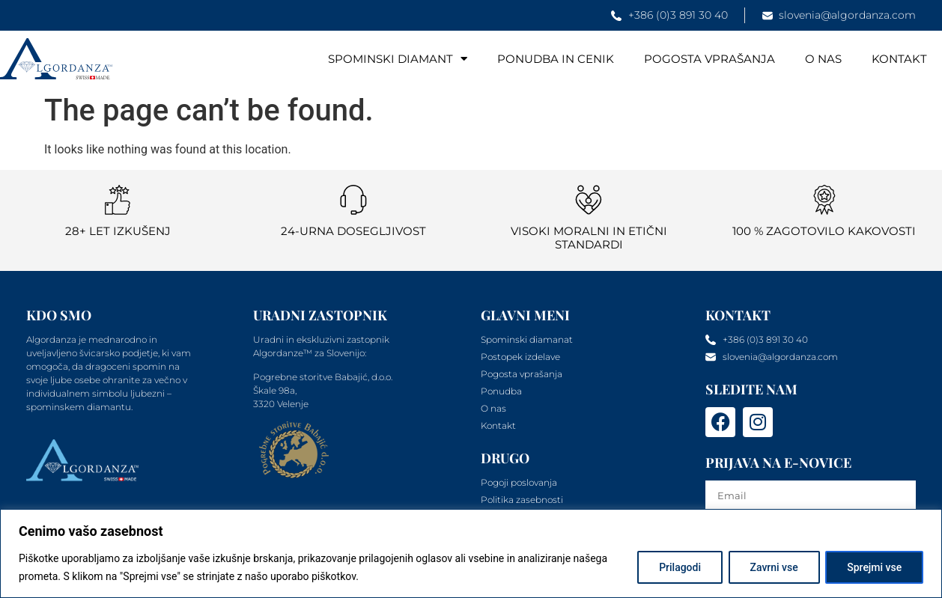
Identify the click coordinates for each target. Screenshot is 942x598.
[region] (471, 553)
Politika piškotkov (403, 576)
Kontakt (899, 59)
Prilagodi (679, 567)
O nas (823, 59)
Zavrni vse (773, 567)
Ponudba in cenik (555, 59)
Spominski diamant (397, 59)
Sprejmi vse (874, 567)
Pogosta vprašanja (709, 59)
